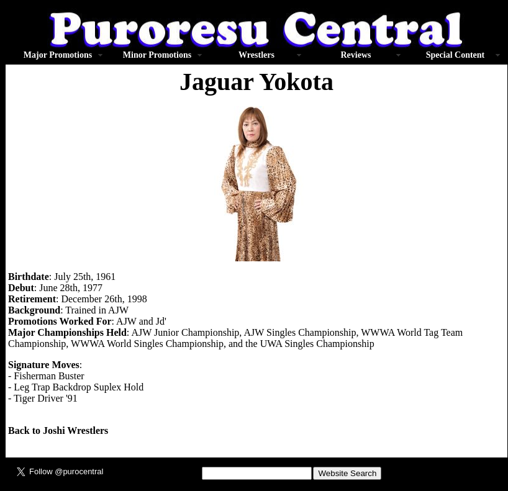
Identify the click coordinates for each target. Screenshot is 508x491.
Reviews (356, 55)
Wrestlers (256, 55)
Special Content (455, 55)
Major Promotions (58, 55)
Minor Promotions (157, 55)
